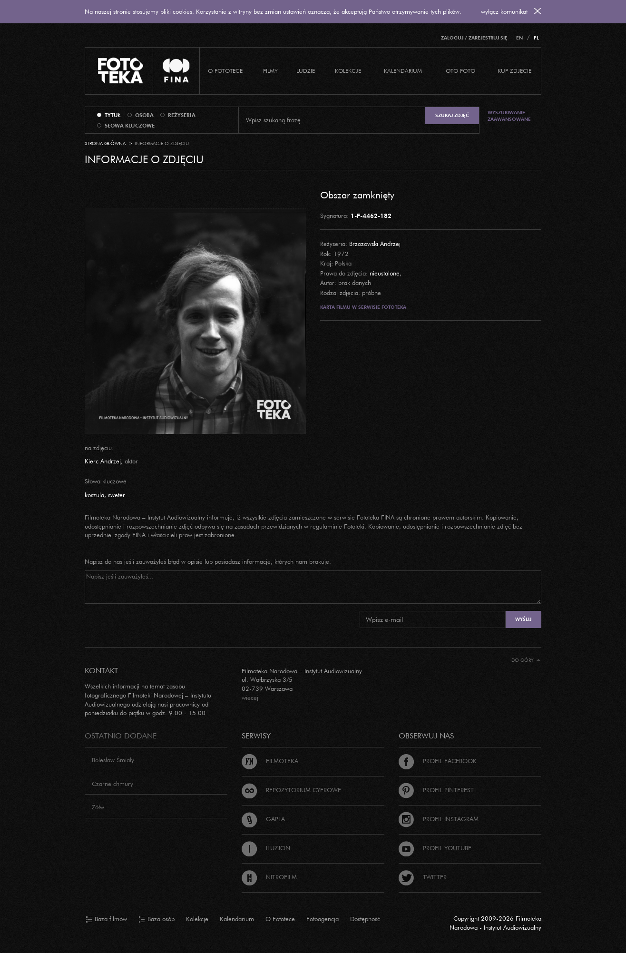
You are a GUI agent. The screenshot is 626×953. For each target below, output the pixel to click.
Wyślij (523, 619)
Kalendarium (403, 70)
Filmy (270, 70)
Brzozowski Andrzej (375, 243)
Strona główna (105, 143)
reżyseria (182, 115)
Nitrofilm (269, 877)
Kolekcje (348, 70)
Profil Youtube (435, 848)
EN (519, 38)
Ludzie (305, 70)
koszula (94, 495)
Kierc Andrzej (103, 461)
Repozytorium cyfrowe (291, 790)
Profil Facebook (438, 761)
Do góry (525, 660)
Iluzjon (266, 848)
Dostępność (365, 919)
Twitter (423, 877)
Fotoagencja (322, 919)
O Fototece (225, 70)
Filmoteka (270, 761)
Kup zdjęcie (514, 70)
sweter (116, 495)
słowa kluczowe (130, 125)
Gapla (263, 819)
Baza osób (156, 919)
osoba (144, 115)
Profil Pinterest (436, 790)
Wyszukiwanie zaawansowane (509, 115)
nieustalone (385, 273)
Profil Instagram (439, 819)
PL (536, 38)
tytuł (113, 115)
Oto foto (460, 70)
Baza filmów (106, 919)
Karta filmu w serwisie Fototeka (363, 307)
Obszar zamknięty (357, 194)
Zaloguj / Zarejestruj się (474, 38)
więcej (250, 697)
